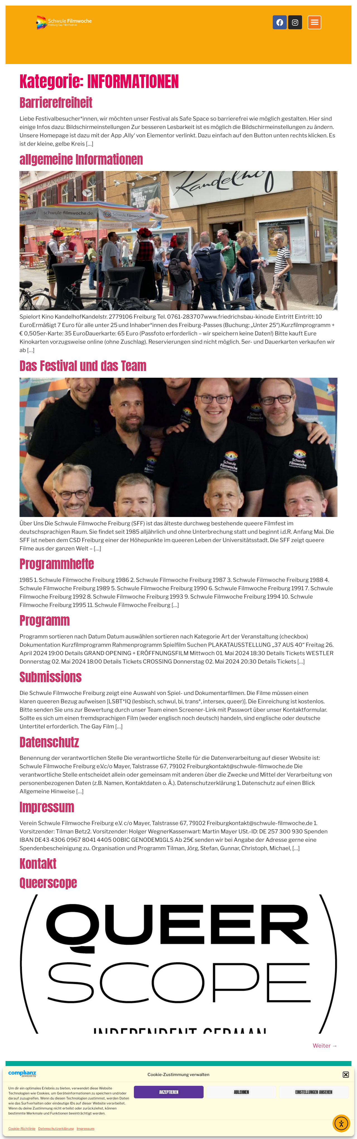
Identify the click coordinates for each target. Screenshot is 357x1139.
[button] (346, 1074)
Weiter (325, 1045)
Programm (45, 620)
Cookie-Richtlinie (21, 1128)
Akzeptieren (168, 1092)
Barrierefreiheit (56, 102)
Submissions (51, 677)
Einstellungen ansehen (313, 1092)
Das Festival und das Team (83, 366)
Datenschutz (49, 742)
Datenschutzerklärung (56, 1128)
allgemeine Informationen (81, 159)
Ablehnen (241, 1092)
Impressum (85, 1128)
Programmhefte (57, 564)
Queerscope (48, 883)
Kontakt (38, 863)
